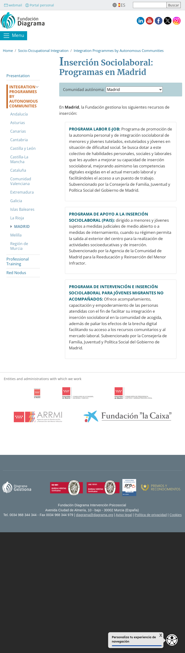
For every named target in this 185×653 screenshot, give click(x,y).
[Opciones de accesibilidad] (172, 640)
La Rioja (17, 218)
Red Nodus (16, 272)
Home (8, 50)
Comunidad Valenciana (20, 181)
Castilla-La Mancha (19, 159)
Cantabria (19, 139)
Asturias (17, 122)
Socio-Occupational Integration (43, 50)
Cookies (176, 515)
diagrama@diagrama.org (94, 515)
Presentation (18, 75)
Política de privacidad (151, 515)
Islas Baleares (22, 209)
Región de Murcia (19, 246)
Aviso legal (124, 515)
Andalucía (19, 114)
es (123, 5)
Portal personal (39, 5)
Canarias (18, 131)
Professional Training (17, 261)
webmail (13, 5)
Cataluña (18, 170)
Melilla (16, 235)
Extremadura (22, 192)
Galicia (16, 200)
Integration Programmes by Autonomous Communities (119, 50)
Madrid (22, 226)
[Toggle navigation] (13, 35)
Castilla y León (23, 148)
